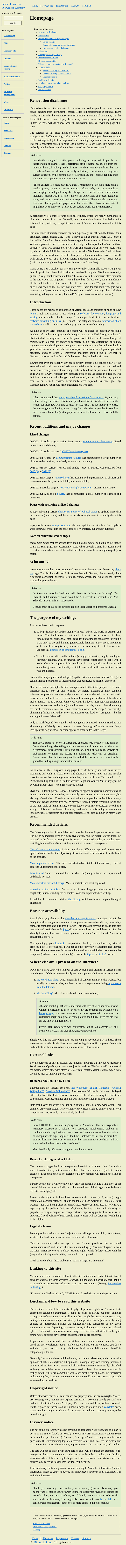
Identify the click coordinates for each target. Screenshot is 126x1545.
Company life (10, 51)
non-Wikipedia (79, 1087)
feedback (59, 943)
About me (47, 5)
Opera (90, 954)
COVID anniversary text (75, 451)
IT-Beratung (9, 35)
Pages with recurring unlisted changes (59, 45)
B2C (6, 43)
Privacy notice (44, 89)
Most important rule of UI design (47, 883)
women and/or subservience (97, 441)
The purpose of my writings (50, 54)
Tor (101, 1499)
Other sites (8, 109)
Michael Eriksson (43, 1542)
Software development (9, 93)
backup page (46, 1013)
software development (92, 313)
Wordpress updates (61, 525)
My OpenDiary (44, 993)
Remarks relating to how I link (56, 70)
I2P (110, 1499)
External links (44, 67)
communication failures (68, 457)
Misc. (6, 102)
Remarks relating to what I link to (57, 73)
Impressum (62, 5)
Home (35, 5)
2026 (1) (34, 471)
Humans (7, 58)
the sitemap (74, 899)
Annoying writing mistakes (45, 889)
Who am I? (43, 51)
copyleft (109, 1407)
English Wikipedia (100, 1087)
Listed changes (49, 42)
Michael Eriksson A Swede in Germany (12, 6)
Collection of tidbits (41, 1523)
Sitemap (86, 5)
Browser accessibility (47, 61)
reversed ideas (62, 477)
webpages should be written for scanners (81, 397)
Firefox (102, 954)
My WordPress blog (47, 979)
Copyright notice (45, 86)
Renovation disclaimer (47, 32)
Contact (75, 5)
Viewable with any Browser (80, 918)
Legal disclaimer (50, 77)
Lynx (66, 929)
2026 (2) (46, 471)
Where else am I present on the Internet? (55, 64)
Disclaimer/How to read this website (53, 83)
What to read (37, 873)
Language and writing (10, 67)
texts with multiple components (76, 487)
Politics (7, 84)
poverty (61, 493)
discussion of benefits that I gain (67, 649)
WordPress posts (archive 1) (45, 1526)
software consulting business (45, 321)
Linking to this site (46, 80)
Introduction (43, 35)
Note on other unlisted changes (56, 48)
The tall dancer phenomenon (45, 849)
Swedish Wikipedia (58, 1091)
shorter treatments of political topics (77, 511)
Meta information (12, 76)
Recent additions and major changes (53, 38)
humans (34, 313)
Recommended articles (48, 57)
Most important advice (42, 863)
